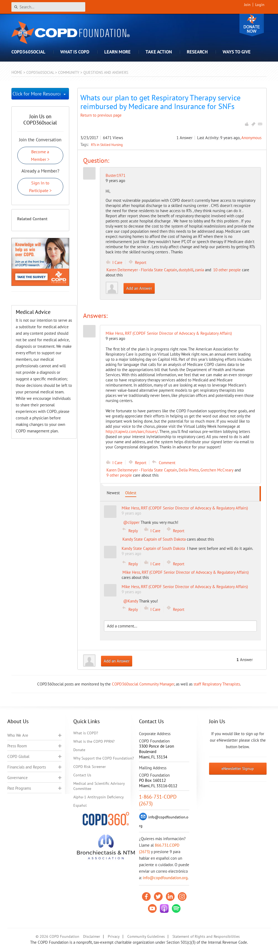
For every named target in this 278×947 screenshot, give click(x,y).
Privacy (114, 936)
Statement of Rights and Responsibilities (206, 936)
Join (247, 5)
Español (80, 805)
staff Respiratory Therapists (217, 684)
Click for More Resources (36, 94)
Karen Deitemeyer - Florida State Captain (141, 269)
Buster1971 (115, 175)
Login (259, 5)
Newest (113, 492)
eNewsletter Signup (238, 768)
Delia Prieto (189, 470)
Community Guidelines (146, 936)
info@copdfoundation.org (165, 877)
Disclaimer (91, 936)
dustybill (186, 269)
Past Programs (19, 788)
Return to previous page (101, 115)
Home (16, 72)
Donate (251, 25)
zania (199, 269)
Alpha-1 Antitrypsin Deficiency (98, 797)
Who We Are (17, 735)
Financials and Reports (26, 767)
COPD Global (18, 756)
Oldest (130, 492)
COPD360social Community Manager (143, 684)
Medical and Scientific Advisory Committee (99, 786)
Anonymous (251, 137)
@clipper (131, 522)
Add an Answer (139, 288)
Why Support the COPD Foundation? (103, 758)
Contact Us (82, 775)
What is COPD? (85, 733)
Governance (17, 777)
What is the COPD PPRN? (94, 741)
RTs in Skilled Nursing (107, 144)
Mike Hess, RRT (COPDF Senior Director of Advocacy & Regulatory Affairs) (185, 572)
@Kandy (130, 601)
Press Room (17, 745)
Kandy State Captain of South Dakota (154, 539)
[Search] (48, 7)
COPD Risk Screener (89, 766)
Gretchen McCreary (216, 470)
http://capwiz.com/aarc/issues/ (132, 431)
